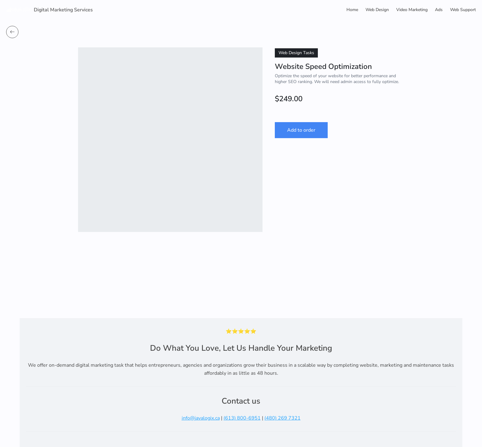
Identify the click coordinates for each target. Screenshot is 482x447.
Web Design (377, 10)
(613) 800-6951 (242, 418)
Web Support (463, 10)
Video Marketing (412, 10)
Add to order (301, 130)
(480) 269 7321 (282, 418)
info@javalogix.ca (201, 418)
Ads (439, 10)
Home (352, 10)
